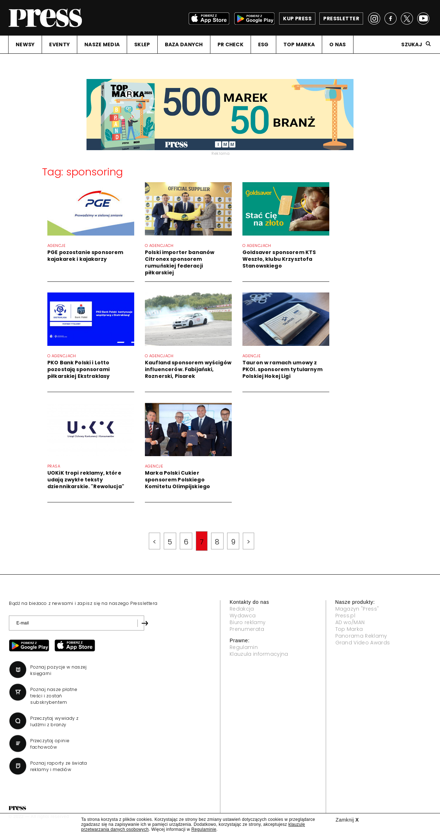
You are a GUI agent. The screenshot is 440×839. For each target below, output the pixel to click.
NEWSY (25, 44)
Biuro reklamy (248, 622)
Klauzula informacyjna (259, 654)
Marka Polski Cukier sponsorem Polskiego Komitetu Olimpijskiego (177, 479)
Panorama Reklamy (361, 635)
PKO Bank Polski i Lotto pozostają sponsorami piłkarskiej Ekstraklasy (78, 369)
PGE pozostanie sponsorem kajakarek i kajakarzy (85, 256)
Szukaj (411, 44)
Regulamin (244, 647)
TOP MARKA (299, 44)
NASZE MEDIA (102, 44)
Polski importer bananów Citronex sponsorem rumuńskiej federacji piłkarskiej (179, 262)
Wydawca (243, 615)
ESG (263, 44)
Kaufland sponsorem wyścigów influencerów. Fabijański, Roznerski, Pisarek (188, 369)
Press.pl (345, 615)
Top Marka (349, 629)
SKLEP (142, 44)
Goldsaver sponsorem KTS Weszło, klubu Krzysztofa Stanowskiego (279, 259)
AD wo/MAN (350, 622)
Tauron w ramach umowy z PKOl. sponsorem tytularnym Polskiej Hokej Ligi (282, 369)
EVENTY (59, 44)
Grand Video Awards (362, 642)
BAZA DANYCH (184, 44)
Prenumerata (247, 629)
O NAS (337, 44)
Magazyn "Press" (357, 608)
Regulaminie (203, 829)
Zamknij (347, 820)
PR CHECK (230, 44)
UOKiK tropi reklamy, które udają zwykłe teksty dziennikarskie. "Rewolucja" (85, 479)
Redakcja (242, 608)
